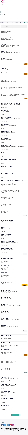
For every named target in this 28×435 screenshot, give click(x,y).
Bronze (16, 22)
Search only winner (6, 14)
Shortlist (21, 22)
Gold (7, 22)
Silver (12, 22)
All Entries (26, 22)
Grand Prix (2, 22)
